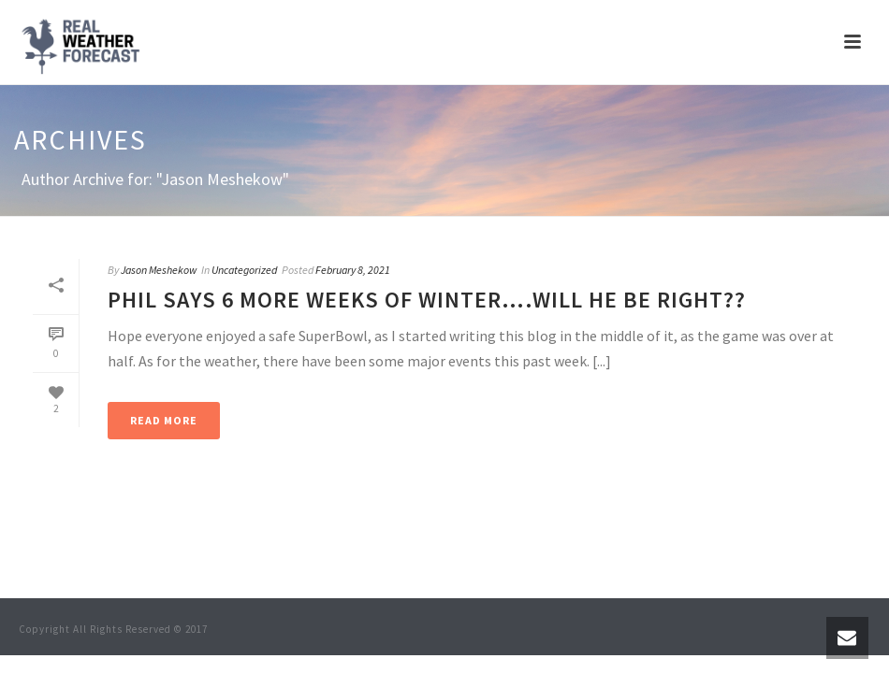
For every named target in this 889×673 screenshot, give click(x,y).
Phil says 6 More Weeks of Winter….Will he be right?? (427, 299)
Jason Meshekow (159, 270)
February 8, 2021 (352, 270)
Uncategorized (244, 270)
